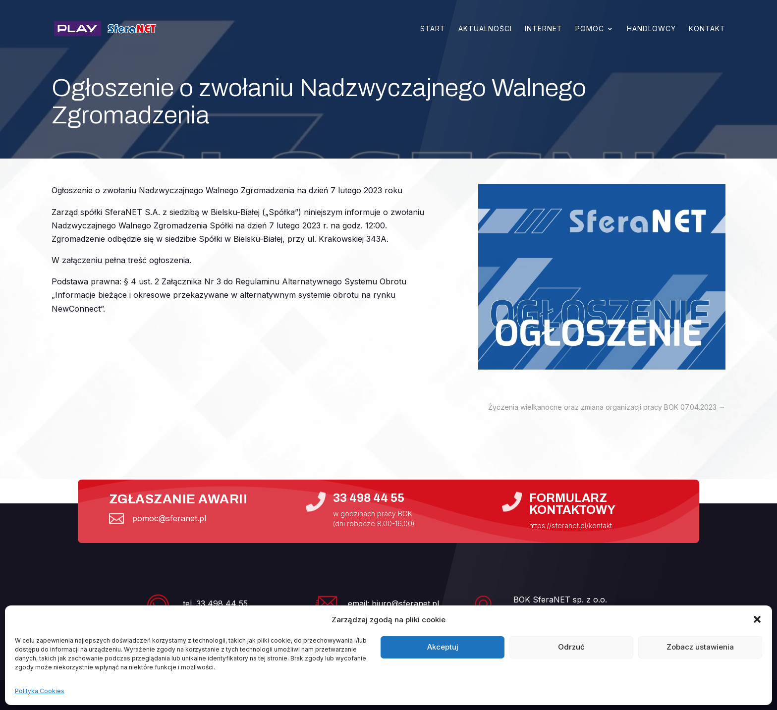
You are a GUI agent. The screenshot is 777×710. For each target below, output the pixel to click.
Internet (543, 29)
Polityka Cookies (39, 691)
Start (432, 29)
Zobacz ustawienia (700, 647)
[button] (757, 619)
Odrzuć (571, 647)
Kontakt (707, 29)
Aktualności (485, 29)
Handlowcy (651, 29)
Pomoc (589, 29)
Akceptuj (442, 647)
